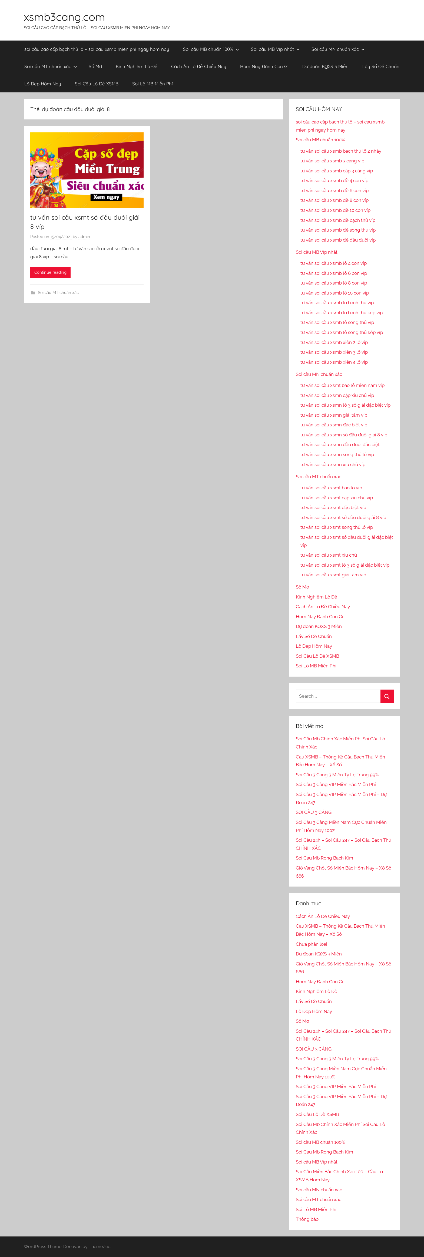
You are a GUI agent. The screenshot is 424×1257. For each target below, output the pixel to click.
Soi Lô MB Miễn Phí (152, 83)
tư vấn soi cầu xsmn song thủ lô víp (337, 454)
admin (84, 236)
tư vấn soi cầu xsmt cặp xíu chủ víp (336, 497)
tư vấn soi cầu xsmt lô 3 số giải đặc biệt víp (344, 565)
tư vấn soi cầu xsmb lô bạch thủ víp (337, 302)
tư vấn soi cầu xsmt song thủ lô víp (336, 527)
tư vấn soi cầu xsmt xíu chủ (328, 555)
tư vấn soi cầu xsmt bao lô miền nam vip (342, 385)
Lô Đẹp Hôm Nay (42, 83)
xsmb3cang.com (64, 17)
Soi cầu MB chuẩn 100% (211, 49)
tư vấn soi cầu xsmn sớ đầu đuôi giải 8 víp (343, 434)
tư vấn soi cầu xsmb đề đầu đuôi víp (338, 240)
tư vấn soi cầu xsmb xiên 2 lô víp (334, 342)
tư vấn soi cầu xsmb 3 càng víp (332, 160)
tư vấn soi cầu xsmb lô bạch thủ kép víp (341, 312)
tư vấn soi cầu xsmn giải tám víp (333, 415)
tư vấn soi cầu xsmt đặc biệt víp (333, 507)
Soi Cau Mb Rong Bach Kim (324, 858)
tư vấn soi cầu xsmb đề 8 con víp (334, 200)
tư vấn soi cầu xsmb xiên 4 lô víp (334, 362)
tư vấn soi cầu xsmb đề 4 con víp (334, 180)
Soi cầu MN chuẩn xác (338, 49)
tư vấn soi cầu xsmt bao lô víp (331, 487)
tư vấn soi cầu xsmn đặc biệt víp (333, 424)
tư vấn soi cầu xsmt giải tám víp (333, 574)
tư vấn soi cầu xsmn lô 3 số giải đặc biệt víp (345, 405)
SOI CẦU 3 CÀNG (314, 812)
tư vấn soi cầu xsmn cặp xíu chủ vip (337, 395)
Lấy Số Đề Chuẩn (380, 66)
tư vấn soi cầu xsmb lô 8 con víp (333, 283)
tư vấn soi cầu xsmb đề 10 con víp (335, 210)
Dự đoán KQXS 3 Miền (325, 66)
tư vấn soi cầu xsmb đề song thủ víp (338, 230)
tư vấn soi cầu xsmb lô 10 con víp (334, 293)
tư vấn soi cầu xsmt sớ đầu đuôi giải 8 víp (343, 517)
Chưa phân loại (311, 944)
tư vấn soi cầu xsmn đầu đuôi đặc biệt (340, 444)
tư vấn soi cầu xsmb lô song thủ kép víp (341, 332)
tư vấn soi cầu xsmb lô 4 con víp (333, 263)
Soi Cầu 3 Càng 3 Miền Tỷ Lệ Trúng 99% (337, 774)
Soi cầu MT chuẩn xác (50, 66)
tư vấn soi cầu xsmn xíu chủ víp (332, 464)
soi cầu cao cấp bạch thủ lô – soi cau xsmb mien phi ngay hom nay (96, 49)
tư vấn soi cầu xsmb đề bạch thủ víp (337, 220)
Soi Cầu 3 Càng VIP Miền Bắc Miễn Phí (336, 784)
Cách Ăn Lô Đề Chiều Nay (198, 66)
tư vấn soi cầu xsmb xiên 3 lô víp (334, 352)
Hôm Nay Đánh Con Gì (264, 66)
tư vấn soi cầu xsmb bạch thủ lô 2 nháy (340, 151)
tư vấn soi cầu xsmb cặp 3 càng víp (336, 170)
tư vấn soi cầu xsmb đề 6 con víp (334, 190)
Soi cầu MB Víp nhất (275, 49)
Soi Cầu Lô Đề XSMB (96, 83)
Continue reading (50, 272)
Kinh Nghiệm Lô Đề (136, 66)
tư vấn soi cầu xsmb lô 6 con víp (333, 273)
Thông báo (307, 1219)
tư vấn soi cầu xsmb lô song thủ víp (337, 322)
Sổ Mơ (95, 66)
